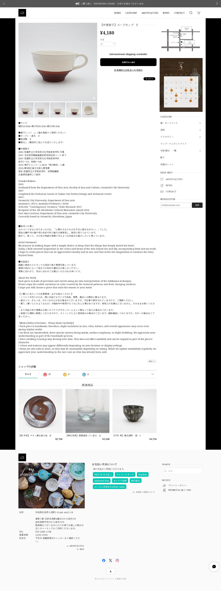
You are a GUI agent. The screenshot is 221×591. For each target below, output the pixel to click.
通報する (152, 361)
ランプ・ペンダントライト (173, 144)
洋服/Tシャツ (166, 164)
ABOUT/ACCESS (150, 12)
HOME (117, 12)
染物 (162, 130)
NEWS (166, 12)
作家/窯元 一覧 (168, 150)
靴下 (162, 157)
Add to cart (128, 62)
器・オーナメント (169, 123)
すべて (28, 374)
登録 (197, 205)
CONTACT (179, 12)
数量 (102, 39)
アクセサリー (167, 137)
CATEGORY (131, 12)
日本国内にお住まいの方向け (128, 70)
